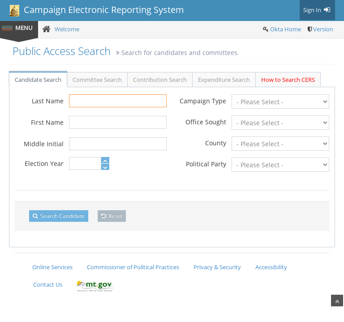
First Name (47, 122)
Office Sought (205, 122)
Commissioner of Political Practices (133, 267)
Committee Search (97, 80)
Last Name (48, 101)
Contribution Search (160, 80)
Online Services (52, 267)
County (215, 143)
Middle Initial (44, 144)
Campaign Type (203, 101)
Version (323, 29)
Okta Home (285, 29)
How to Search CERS (288, 80)
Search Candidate (59, 216)
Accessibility (271, 267)
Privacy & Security (217, 267)
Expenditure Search (224, 80)
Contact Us (47, 284)
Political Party (206, 164)
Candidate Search (38, 80)
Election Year (44, 163)
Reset (111, 216)
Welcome (67, 29)
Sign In (317, 10)
